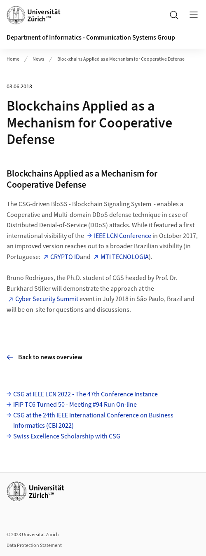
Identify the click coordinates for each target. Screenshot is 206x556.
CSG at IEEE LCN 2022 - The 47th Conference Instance (85, 394)
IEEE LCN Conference (122, 235)
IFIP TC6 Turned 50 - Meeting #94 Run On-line (75, 404)
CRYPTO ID (65, 257)
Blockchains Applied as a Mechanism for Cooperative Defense (121, 59)
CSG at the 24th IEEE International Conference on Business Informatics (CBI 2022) (93, 421)
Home (13, 59)
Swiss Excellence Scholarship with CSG (66, 436)
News (38, 59)
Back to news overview (44, 357)
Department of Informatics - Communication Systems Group (91, 37)
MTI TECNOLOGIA (125, 257)
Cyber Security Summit (46, 299)
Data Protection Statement (34, 545)
